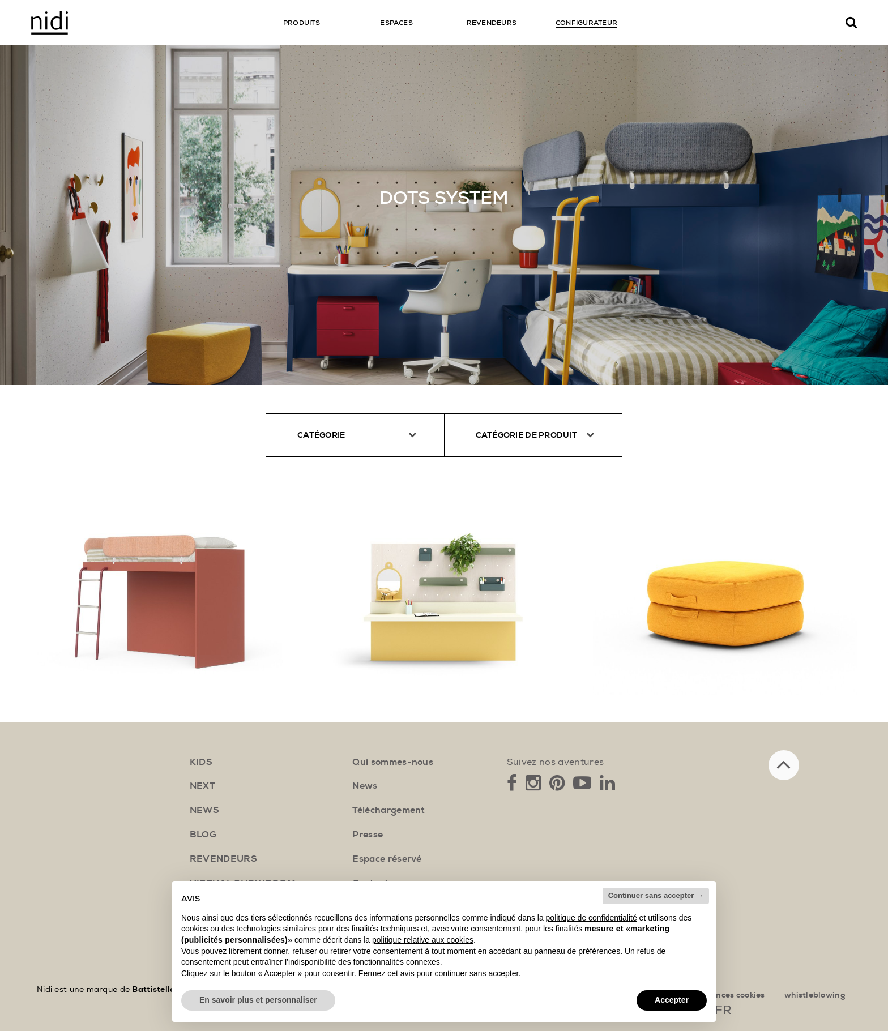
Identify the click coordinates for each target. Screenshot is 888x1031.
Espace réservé (386, 859)
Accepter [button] (672, 999)
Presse (367, 834)
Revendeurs (223, 859)
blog (203, 834)
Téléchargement (388, 810)
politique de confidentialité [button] (591, 917)
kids (201, 762)
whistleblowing (815, 995)
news (204, 810)
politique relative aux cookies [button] (422, 939)
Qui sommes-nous (392, 762)
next (202, 786)
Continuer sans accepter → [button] (655, 895)
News (364, 786)
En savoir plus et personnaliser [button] (258, 999)
